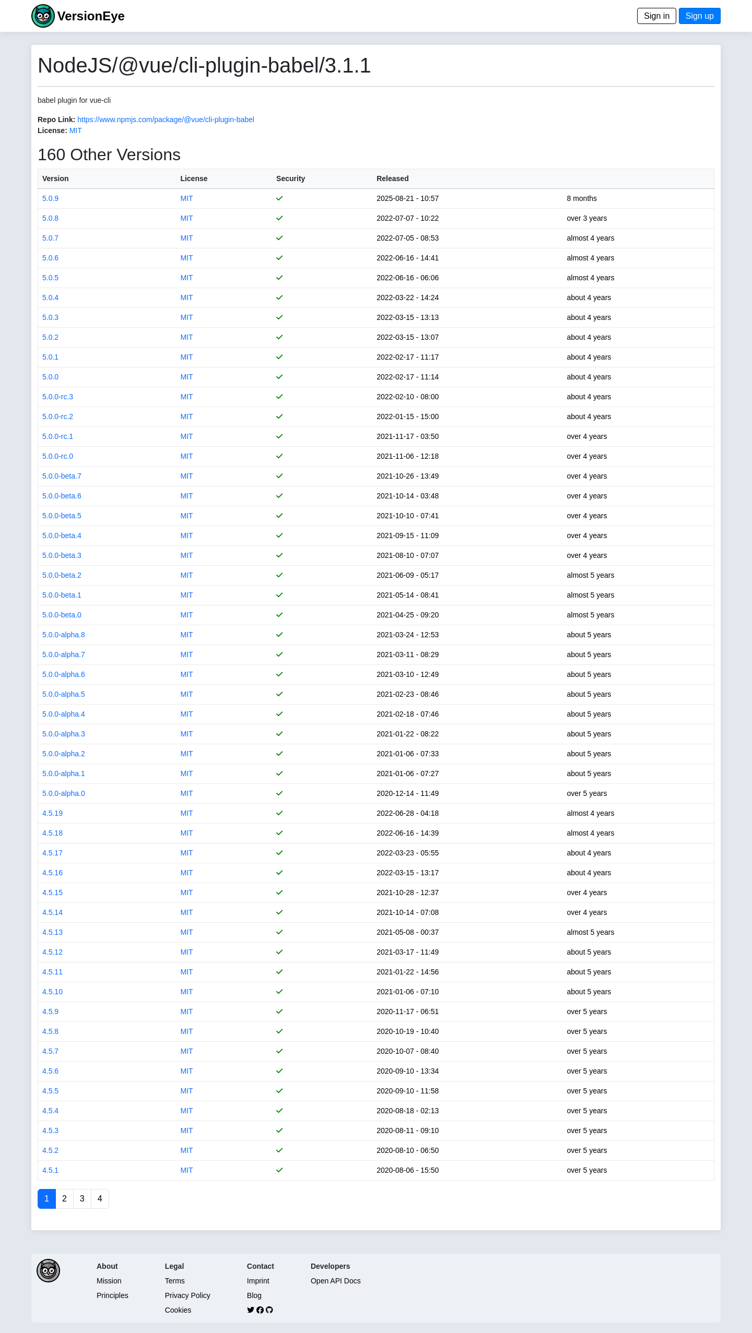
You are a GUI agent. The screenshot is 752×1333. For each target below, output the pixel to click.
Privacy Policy (187, 1295)
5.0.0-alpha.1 (63, 773)
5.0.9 (50, 198)
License (193, 178)
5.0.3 (50, 317)
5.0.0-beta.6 (61, 496)
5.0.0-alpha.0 (63, 793)
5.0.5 (50, 277)
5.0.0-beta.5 (61, 515)
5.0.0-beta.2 (61, 575)
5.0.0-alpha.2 (63, 753)
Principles (112, 1295)
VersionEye (90, 16)
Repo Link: (56, 119)
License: (52, 130)
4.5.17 (52, 853)
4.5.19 (52, 813)
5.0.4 (50, 297)
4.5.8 (50, 1031)
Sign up (700, 15)
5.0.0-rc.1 (57, 436)
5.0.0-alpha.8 (63, 634)
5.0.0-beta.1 (61, 595)
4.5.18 (52, 833)
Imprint (258, 1281)
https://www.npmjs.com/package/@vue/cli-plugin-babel (165, 119)
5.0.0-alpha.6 (63, 674)
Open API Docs (336, 1281)
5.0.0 (50, 377)
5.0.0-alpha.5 (63, 694)
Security (290, 178)
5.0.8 (50, 218)
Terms (175, 1281)
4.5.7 (50, 1051)
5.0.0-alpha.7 (63, 654)
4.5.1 (50, 1170)
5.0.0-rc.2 (57, 416)
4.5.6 (50, 1071)
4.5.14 (52, 912)
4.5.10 (52, 991)
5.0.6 (50, 258)
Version (55, 178)
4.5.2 (50, 1150)
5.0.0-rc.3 (57, 396)
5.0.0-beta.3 (61, 555)
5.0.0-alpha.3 (63, 734)
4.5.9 (50, 1011)
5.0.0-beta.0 (61, 615)
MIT (75, 130)
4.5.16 (52, 872)
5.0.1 (50, 357)
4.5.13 (52, 932)
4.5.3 (50, 1130)
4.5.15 (52, 892)
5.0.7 (50, 238)
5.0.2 (50, 337)
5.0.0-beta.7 (61, 476)
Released (392, 178)
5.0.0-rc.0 (57, 456)
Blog (254, 1295)
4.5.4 (50, 1110)
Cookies (178, 1310)
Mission (109, 1281)
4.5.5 (50, 1091)
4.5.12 (52, 952)
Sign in (656, 15)
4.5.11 (52, 972)
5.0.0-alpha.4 (63, 714)
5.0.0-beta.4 (61, 535)
